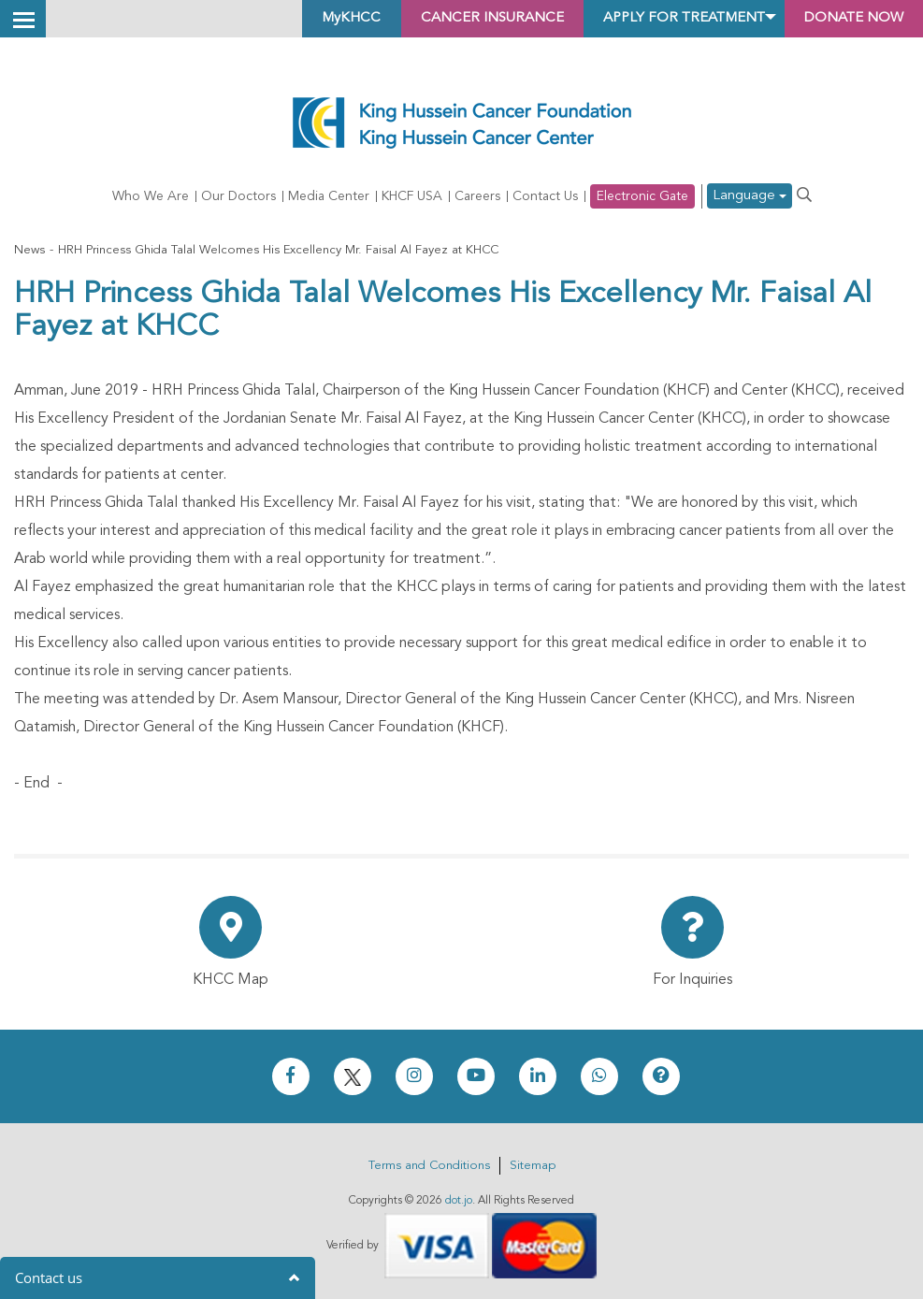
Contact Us (545, 196)
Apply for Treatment (664, 18)
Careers (477, 196)
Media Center (328, 196)
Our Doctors (238, 196)
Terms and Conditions (429, 1166)
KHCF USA (412, 196)
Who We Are (150, 196)
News (29, 250)
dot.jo (458, 1200)
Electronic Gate (642, 196)
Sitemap (532, 1166)
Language (749, 197)
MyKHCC (310, 18)
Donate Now (847, 18)
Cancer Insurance (458, 18)
